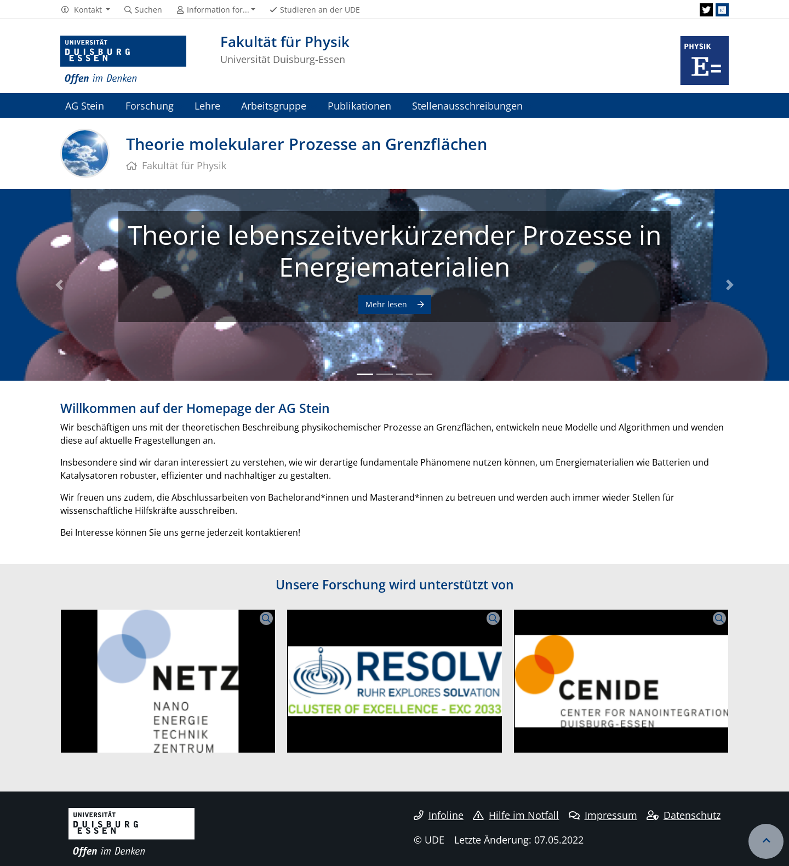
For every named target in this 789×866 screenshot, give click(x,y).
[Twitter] (706, 9)
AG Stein (84, 105)
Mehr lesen (387, 304)
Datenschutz (684, 815)
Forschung (149, 105)
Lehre (207, 105)
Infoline (439, 815)
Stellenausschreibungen (467, 105)
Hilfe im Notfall (516, 815)
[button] (85, 9)
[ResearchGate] (722, 9)
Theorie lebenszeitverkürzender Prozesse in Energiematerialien (394, 250)
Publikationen (359, 105)
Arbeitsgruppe (273, 105)
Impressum (603, 815)
